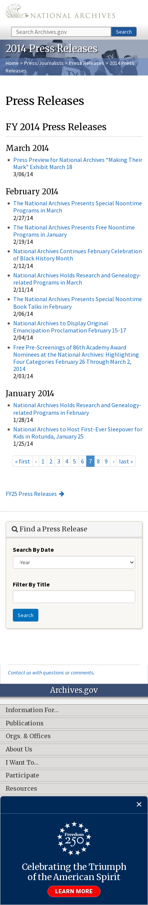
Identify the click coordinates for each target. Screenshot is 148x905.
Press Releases (86, 63)
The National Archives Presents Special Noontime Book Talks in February (77, 302)
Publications (25, 723)
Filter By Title (31, 584)
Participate (22, 775)
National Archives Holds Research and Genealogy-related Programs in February (77, 408)
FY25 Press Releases (31, 493)
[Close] (139, 805)
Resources (21, 788)
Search (124, 31)
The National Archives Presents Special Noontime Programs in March (77, 206)
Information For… (32, 710)
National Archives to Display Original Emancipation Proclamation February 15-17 (69, 326)
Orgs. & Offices (28, 736)
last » (126, 461)
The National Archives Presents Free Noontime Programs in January (74, 230)
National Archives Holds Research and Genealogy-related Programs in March (77, 278)
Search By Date (33, 549)
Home (12, 63)
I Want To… (22, 762)
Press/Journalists (44, 63)
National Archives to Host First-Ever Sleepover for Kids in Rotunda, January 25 (77, 432)
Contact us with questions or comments (50, 672)
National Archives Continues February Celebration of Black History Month (77, 254)
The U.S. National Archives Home (60, 13)
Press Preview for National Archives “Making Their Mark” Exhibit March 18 (77, 163)
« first (22, 461)
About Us (19, 749)
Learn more (74, 891)
